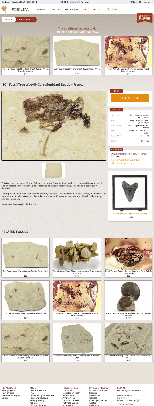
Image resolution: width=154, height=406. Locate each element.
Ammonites (68, 398)
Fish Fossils (68, 395)
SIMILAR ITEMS (130, 98)
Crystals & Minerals (98, 388)
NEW (85, 9)
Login (147, 2)
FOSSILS (41, 9)
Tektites (93, 398)
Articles (33, 403)
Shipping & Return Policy (121, 163)
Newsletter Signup (11, 395)
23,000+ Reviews (74, 2)
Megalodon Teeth (71, 393)
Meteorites (94, 395)
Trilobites (67, 390)
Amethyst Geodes (98, 400)
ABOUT (96, 9)
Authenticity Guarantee (42, 395)
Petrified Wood (70, 403)
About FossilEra (38, 390)
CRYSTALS (55, 9)
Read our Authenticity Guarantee (125, 160)
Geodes (93, 393)
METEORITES (71, 9)
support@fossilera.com (129, 390)
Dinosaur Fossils (70, 400)
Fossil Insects (143, 136)
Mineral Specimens (98, 390)
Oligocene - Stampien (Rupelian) (139, 121)
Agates (92, 403)
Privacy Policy (37, 400)
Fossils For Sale (70, 388)
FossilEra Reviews (39, 398)
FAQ (32, 393)
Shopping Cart (9, 390)
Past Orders (8, 393)
